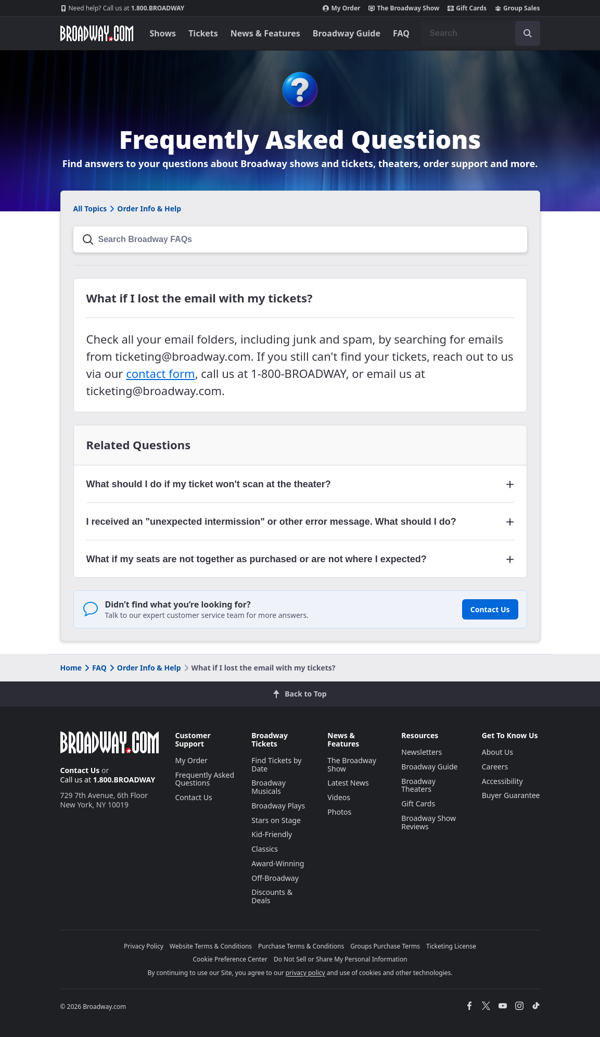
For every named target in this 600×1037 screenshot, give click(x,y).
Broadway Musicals (268, 787)
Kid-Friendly (271, 834)
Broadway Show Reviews (428, 822)
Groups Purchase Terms (385, 946)
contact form (160, 373)
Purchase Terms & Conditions (301, 946)
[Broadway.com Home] (96, 33)
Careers (495, 767)
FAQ (401, 33)
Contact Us (490, 609)
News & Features (265, 33)
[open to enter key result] (527, 33)
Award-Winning (277, 863)
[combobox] (481, 33)
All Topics (90, 208)
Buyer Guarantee (511, 795)
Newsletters (421, 752)
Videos (338, 797)
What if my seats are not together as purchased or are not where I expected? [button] (256, 559)
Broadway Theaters (418, 785)
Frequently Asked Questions (205, 779)
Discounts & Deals (271, 896)
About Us (497, 752)
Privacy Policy (143, 946)
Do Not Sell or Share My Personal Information (340, 959)
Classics (264, 849)
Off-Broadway (275, 878)
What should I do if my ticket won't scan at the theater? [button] (208, 484)
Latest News (348, 783)
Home (71, 668)
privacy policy (305, 972)
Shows (163, 33)
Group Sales (517, 8)
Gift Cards (467, 8)
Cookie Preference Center (230, 959)
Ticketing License (451, 946)
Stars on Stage (276, 820)
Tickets (203, 33)
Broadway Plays (278, 806)
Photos (339, 812)
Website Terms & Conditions (211, 946)
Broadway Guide (346, 33)
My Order (341, 8)
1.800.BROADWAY (122, 8)
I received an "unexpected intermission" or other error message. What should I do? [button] (271, 521)
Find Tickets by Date (276, 764)
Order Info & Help (144, 668)
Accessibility (502, 781)
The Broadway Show (403, 8)
